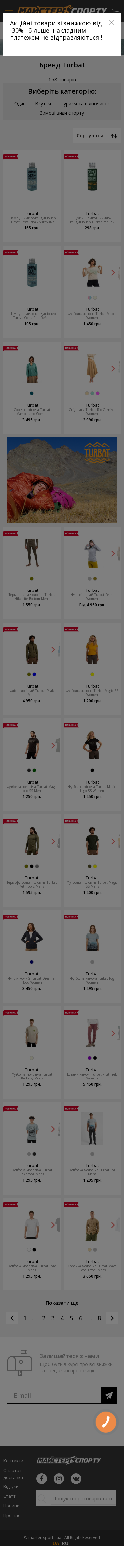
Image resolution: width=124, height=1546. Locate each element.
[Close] (111, 22)
